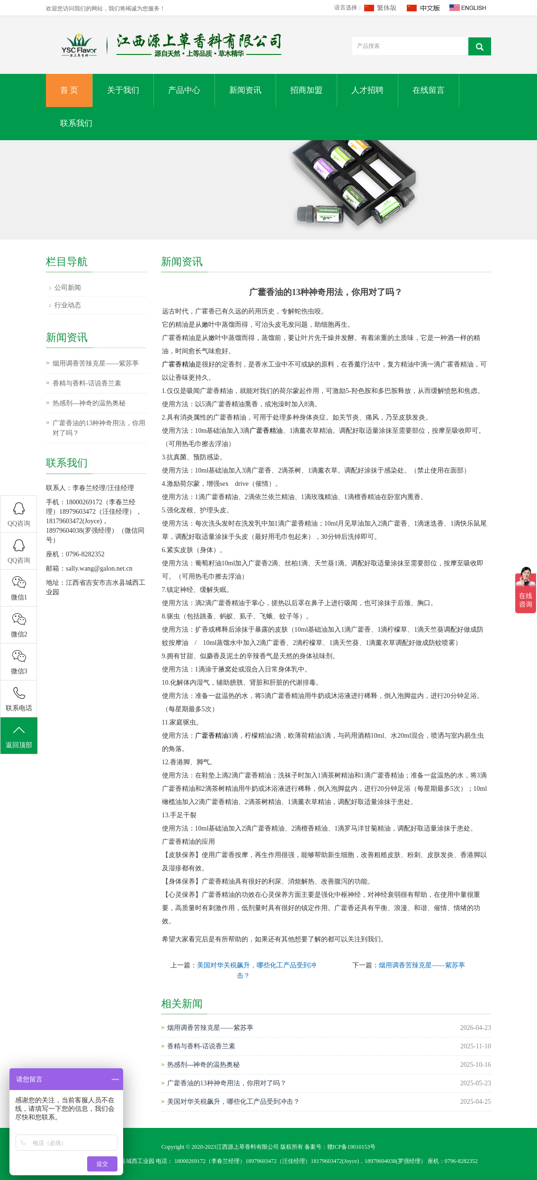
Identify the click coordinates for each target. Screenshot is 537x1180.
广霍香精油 (178, 364)
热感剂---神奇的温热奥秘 (203, 1064)
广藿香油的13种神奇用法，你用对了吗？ (226, 1083)
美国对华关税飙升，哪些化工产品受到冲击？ (233, 1101)
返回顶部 (18, 736)
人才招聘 (367, 90)
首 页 (69, 90)
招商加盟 (306, 90)
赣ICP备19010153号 (351, 1147)
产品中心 (184, 90)
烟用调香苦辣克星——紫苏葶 (422, 965)
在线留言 (428, 90)
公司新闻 (67, 287)
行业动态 (67, 305)
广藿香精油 (266, 430)
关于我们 (123, 90)
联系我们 (76, 123)
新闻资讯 (245, 90)
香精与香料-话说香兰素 (201, 1046)
